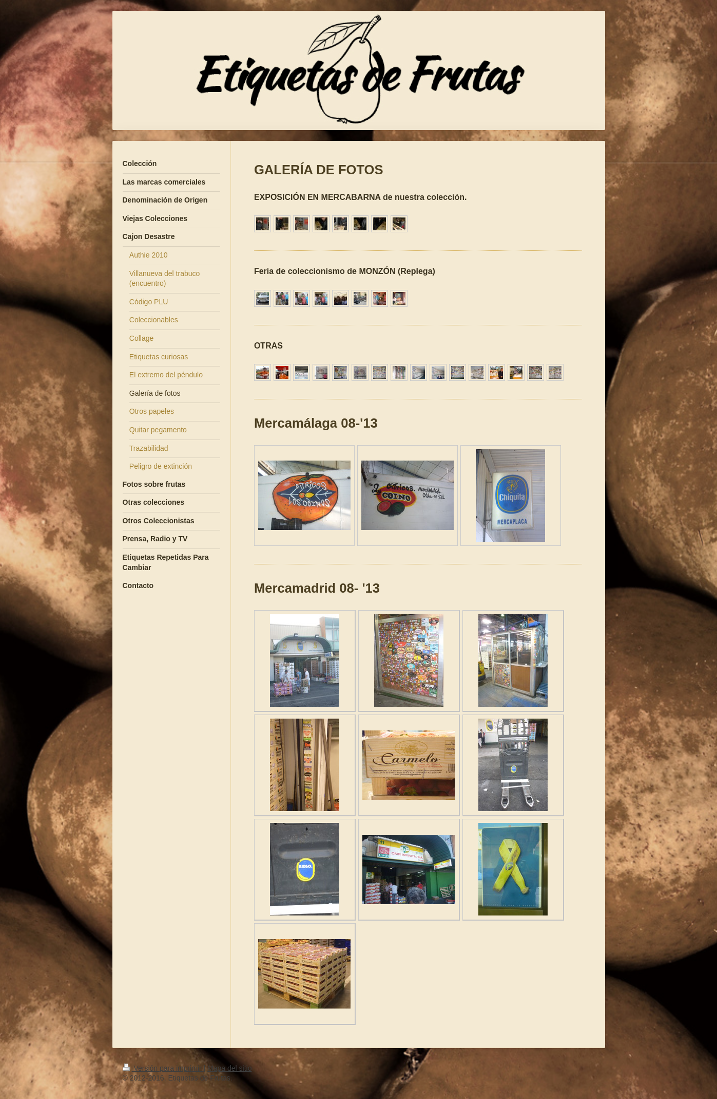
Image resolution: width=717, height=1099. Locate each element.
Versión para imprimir (163, 1068)
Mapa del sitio (229, 1068)
